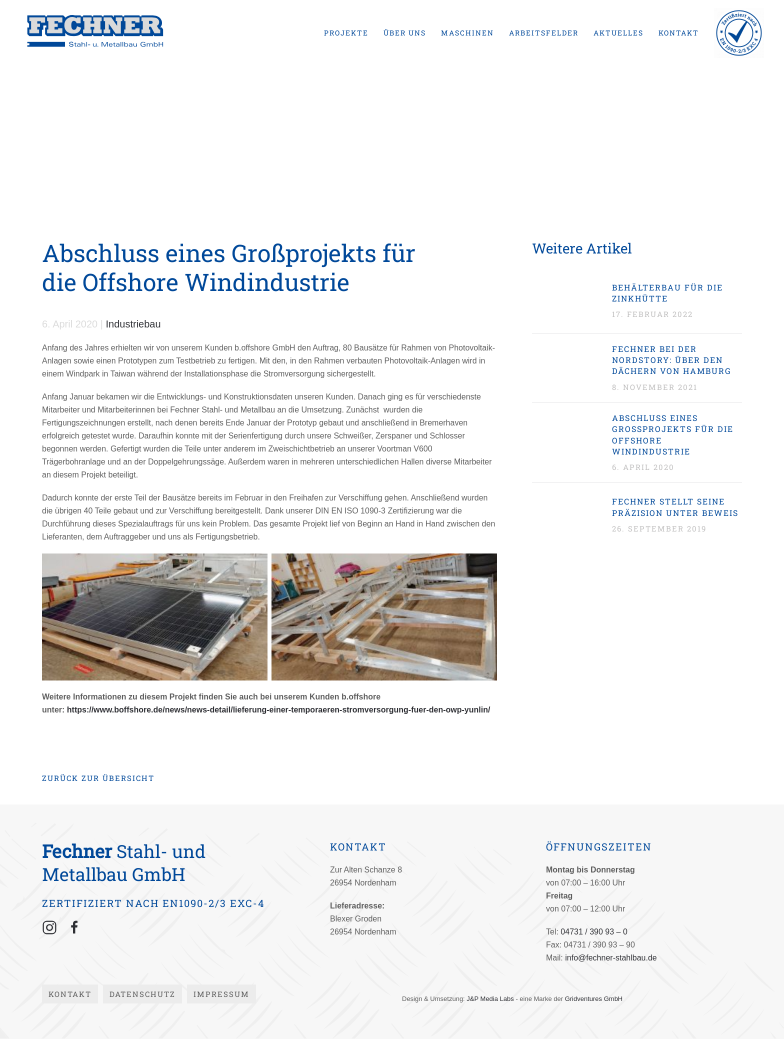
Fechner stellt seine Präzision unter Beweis (675, 507)
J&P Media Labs (490, 998)
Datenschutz (143, 994)
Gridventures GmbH (594, 998)
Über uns (405, 33)
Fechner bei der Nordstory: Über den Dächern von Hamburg (672, 360)
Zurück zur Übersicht (98, 778)
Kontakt (678, 33)
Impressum (222, 994)
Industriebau (133, 324)
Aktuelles (619, 33)
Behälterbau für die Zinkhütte (667, 293)
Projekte (346, 33)
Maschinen (467, 33)
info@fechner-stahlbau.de (610, 958)
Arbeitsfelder (543, 33)
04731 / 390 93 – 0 (593, 932)
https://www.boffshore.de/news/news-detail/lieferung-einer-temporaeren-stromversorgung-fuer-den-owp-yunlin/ (278, 710)
